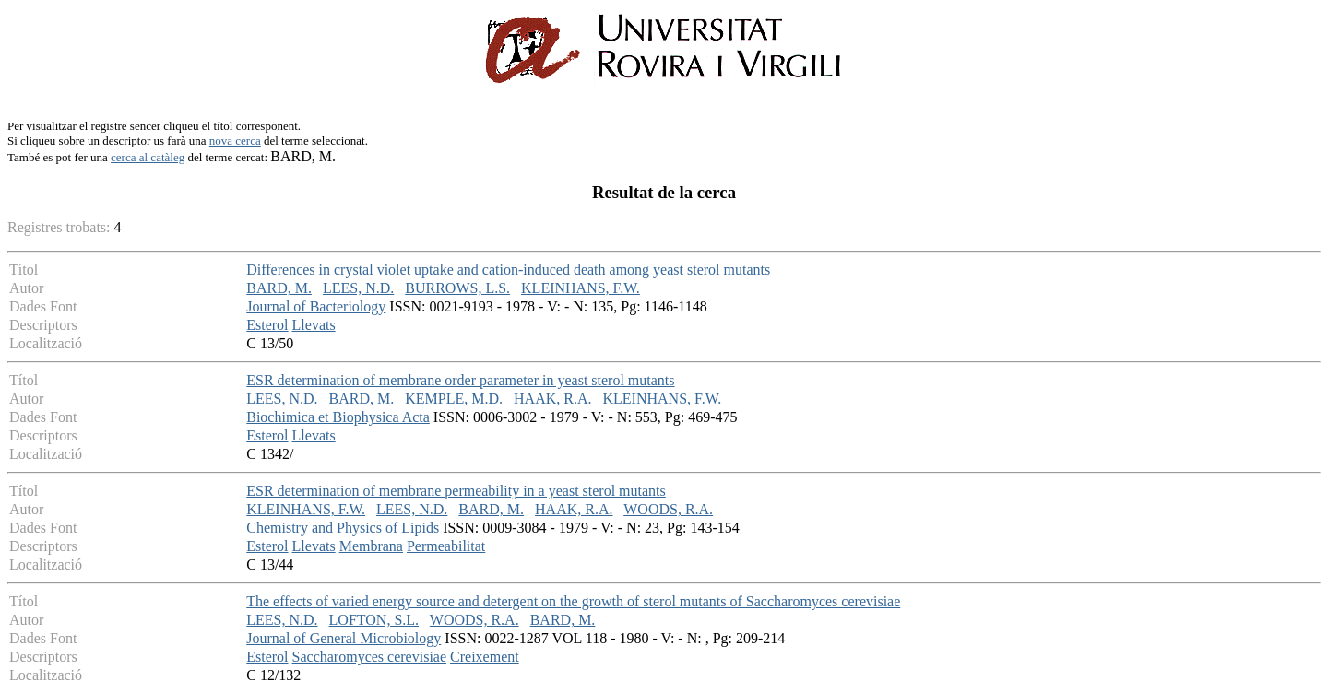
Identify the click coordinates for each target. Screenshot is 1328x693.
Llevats (314, 325)
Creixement (484, 656)
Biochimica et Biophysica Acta (338, 417)
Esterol (267, 325)
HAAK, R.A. (552, 398)
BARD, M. (279, 288)
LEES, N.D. (358, 288)
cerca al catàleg (147, 157)
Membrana (371, 546)
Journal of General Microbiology (343, 638)
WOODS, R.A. (668, 509)
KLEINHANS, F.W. (580, 288)
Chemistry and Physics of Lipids (342, 527)
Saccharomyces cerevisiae (369, 656)
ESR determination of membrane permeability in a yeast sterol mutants (456, 491)
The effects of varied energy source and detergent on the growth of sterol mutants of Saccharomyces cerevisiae (573, 601)
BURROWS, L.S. (457, 288)
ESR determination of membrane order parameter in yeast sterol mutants (460, 380)
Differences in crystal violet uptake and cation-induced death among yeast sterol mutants (508, 269)
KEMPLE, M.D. (454, 398)
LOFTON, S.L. (374, 620)
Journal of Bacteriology (315, 306)
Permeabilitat (446, 546)
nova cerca (235, 140)
